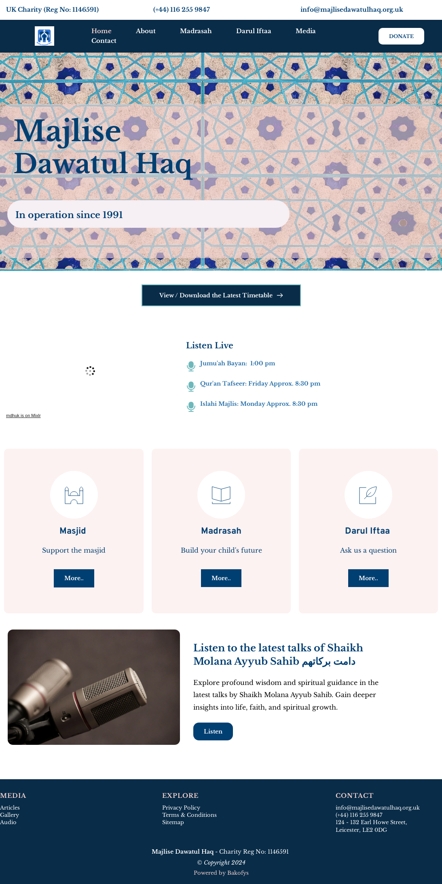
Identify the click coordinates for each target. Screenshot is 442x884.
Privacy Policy (181, 807)
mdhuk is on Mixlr (23, 415)
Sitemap (174, 822)
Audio (8, 822)
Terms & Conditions (189, 815)
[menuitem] (101, 31)
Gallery (9, 815)
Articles (10, 807)
